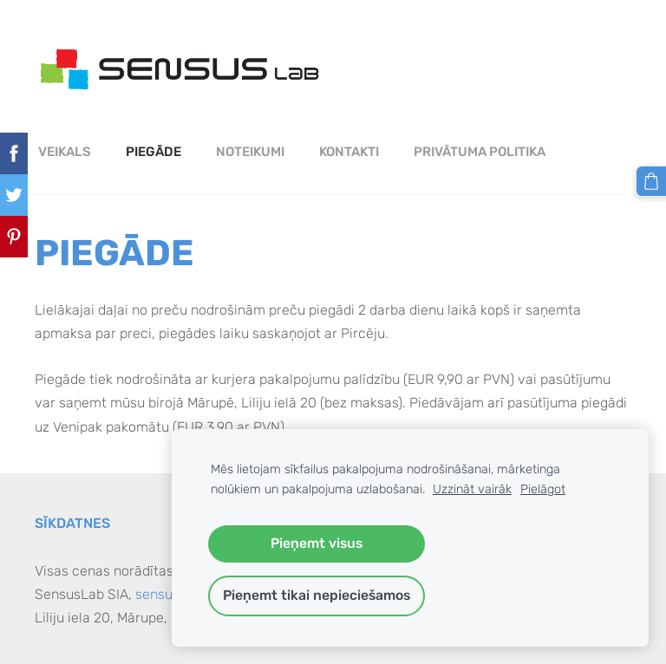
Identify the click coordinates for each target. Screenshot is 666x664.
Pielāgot (542, 489)
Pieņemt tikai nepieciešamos (316, 595)
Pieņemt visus (316, 543)
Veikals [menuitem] (64, 151)
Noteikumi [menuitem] (250, 151)
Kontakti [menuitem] (349, 151)
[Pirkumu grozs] (651, 181)
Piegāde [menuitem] (153, 151)
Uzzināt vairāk (472, 489)
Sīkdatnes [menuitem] (72, 523)
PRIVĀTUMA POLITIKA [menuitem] (479, 151)
